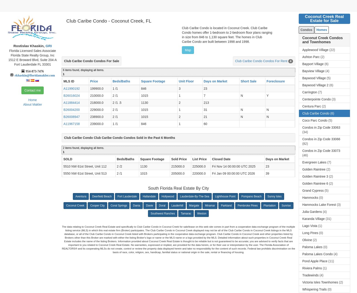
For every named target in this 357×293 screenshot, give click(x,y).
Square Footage (153, 81)
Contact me (32, 90)
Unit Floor (186, 81)
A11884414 (72, 102)
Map (188, 50)
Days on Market (215, 81)
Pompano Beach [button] (251, 196)
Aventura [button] (80, 196)
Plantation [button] (270, 205)
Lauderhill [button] (177, 205)
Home (32, 100)
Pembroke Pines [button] (248, 205)
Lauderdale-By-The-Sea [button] (194, 196)
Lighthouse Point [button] (225, 196)
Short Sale (248, 81)
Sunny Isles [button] (275, 196)
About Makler (32, 104)
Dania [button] (136, 205)
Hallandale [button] (149, 196)
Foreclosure (276, 81)
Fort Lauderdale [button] (127, 196)
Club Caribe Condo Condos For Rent (261, 61)
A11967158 (72, 124)
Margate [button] (194, 205)
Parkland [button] (226, 205)
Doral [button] (162, 205)
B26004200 (72, 110)
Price (94, 81)
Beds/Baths (121, 81)
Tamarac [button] (186, 213)
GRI (48, 46)
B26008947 (72, 117)
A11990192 (72, 88)
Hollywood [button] (168, 196)
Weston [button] (201, 213)
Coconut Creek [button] (75, 205)
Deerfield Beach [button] (102, 196)
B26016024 (72, 95)
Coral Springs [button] (119, 205)
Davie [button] (149, 205)
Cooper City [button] (97, 205)
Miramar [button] (210, 205)
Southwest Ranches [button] (162, 213)
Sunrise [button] (286, 205)
